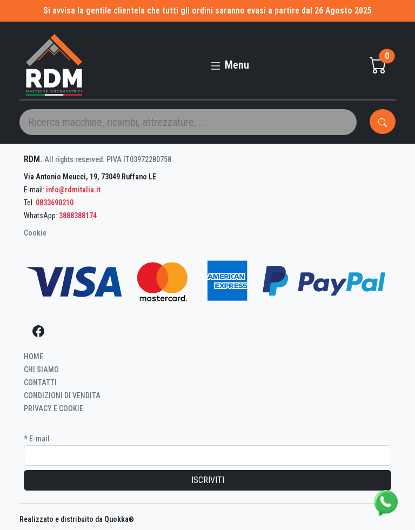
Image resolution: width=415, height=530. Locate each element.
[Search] (188, 122)
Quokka (119, 519)
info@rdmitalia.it (73, 189)
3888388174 (78, 215)
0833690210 (54, 202)
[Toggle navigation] (229, 60)
